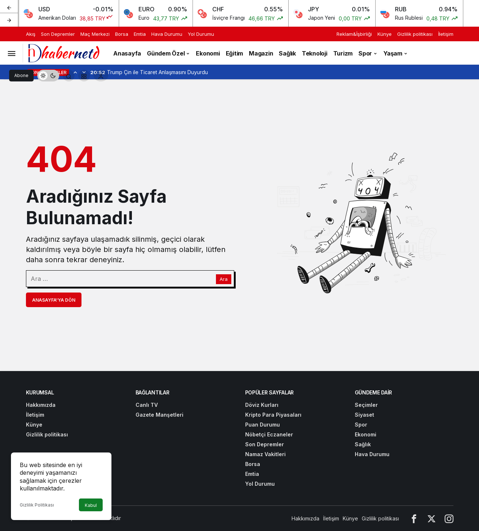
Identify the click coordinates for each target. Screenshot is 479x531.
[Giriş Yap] (101, 75)
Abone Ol (21, 77)
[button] (84, 75)
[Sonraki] (9, 20)
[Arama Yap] (69, 75)
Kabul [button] (91, 505)
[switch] (48, 75)
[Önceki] (9, 7)
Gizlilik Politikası (37, 505)
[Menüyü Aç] (11, 53)
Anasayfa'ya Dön (53, 300)
